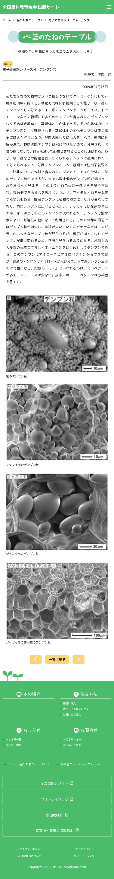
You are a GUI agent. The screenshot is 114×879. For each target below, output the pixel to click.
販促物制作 (54, 815)
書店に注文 (69, 703)
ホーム (7, 20)
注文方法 (89, 694)
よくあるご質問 (72, 745)
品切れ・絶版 (13, 745)
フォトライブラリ (54, 799)
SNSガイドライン (84, 856)
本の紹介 (31, 694)
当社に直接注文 (72, 714)
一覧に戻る (57, 659)
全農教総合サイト (54, 783)
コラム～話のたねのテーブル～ (28, 764)
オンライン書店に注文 (76, 709)
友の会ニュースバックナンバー (81, 764)
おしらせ (31, 730)
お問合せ (89, 730)
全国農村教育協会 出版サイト (31, 7)
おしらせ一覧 (13, 739)
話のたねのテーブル (30, 20)
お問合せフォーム (73, 739)
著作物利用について (29, 856)
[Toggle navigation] (107, 7)
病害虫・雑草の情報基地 (54, 830)
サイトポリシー (84, 848)
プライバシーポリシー (30, 848)
